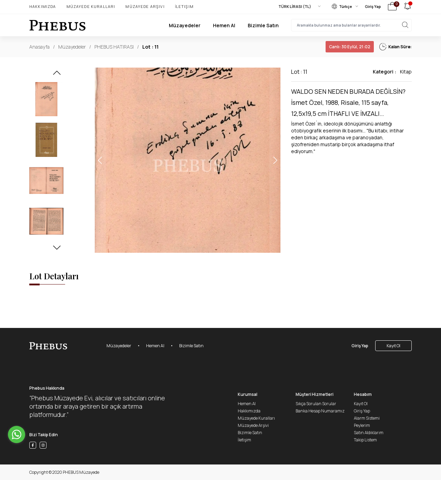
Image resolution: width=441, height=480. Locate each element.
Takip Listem (365, 440)
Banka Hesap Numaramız (320, 411)
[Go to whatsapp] (16, 434)
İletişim (184, 6)
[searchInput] (351, 25)
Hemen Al (224, 25)
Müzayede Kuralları (90, 6)
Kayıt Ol (393, 346)
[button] (56, 75)
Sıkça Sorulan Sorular (316, 404)
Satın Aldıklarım (368, 433)
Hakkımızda (42, 6)
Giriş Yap (373, 6)
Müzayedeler (185, 25)
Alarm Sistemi (367, 418)
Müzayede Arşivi (144, 6)
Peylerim (362, 425)
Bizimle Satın (263, 25)
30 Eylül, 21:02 (349, 47)
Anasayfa (39, 46)
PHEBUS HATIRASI (114, 46)
